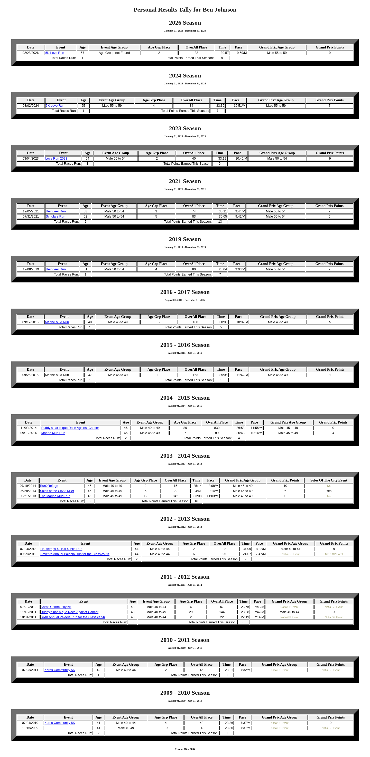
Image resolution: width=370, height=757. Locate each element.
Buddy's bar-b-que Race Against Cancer (70, 428)
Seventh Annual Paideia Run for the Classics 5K (74, 554)
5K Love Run (54, 53)
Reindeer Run (56, 211)
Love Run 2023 (56, 158)
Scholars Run (55, 216)
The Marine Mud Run (55, 496)
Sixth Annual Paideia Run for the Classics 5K (73, 617)
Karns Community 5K (56, 607)
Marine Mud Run (57, 322)
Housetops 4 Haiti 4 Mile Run (61, 549)
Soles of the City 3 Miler (57, 491)
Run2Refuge (49, 486)
